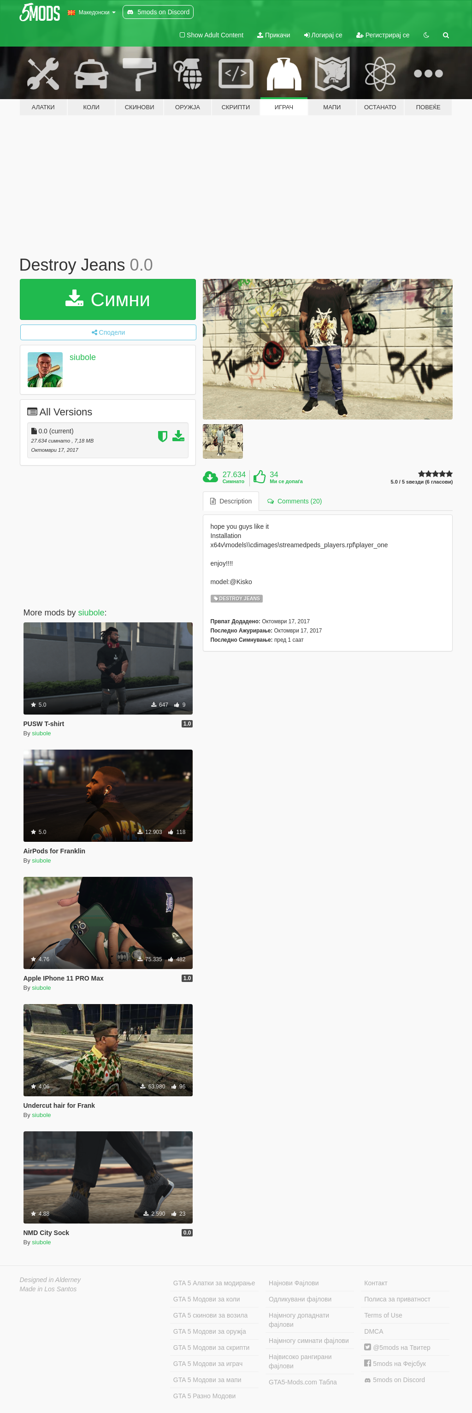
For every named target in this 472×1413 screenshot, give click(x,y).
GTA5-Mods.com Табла (303, 1382)
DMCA (373, 1331)
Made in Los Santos (48, 1289)
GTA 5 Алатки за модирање (214, 1283)
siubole (83, 357)
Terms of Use (383, 1315)
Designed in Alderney (50, 1279)
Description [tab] (231, 501)
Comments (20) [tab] (294, 501)
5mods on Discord (394, 1380)
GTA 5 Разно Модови (204, 1396)
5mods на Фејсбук (395, 1364)
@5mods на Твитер (397, 1347)
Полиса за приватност (397, 1299)
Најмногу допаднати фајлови (299, 1320)
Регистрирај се (383, 35)
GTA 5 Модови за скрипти (211, 1347)
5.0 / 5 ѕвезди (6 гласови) (421, 482)
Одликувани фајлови (300, 1299)
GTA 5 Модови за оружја (209, 1331)
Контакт (375, 1283)
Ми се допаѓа (286, 481)
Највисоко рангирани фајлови (300, 1361)
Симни (107, 299)
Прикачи (273, 35)
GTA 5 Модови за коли (206, 1299)
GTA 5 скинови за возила (210, 1315)
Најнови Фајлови (294, 1283)
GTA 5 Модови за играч (208, 1363)
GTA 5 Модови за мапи (207, 1379)
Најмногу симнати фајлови (309, 1340)
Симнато (234, 481)
